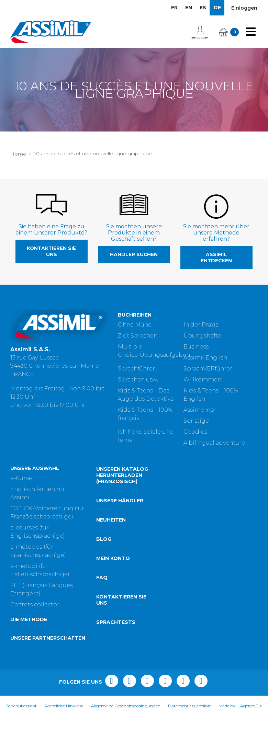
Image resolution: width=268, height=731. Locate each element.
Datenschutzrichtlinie (189, 720)
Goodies (195, 432)
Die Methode (28, 634)
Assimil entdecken (216, 257)
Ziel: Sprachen (137, 335)
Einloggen (244, 8)
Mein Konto (113, 573)
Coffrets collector (34, 619)
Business (196, 346)
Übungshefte (202, 335)
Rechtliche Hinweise (63, 720)
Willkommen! (202, 379)
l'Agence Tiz (250, 720)
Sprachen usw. (138, 379)
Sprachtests (115, 637)
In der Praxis (200, 324)
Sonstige (196, 421)
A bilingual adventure (214, 442)
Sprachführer (136, 368)
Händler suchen (134, 254)
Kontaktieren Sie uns (51, 251)
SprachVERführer (207, 368)
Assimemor (199, 410)
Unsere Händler (119, 515)
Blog (103, 554)
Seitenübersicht (21, 720)
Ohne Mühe (135, 324)
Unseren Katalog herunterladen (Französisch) (122, 490)
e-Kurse (21, 493)
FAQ (102, 592)
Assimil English (205, 357)
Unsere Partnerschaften (47, 653)
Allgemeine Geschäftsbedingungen (125, 720)
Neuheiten (111, 535)
